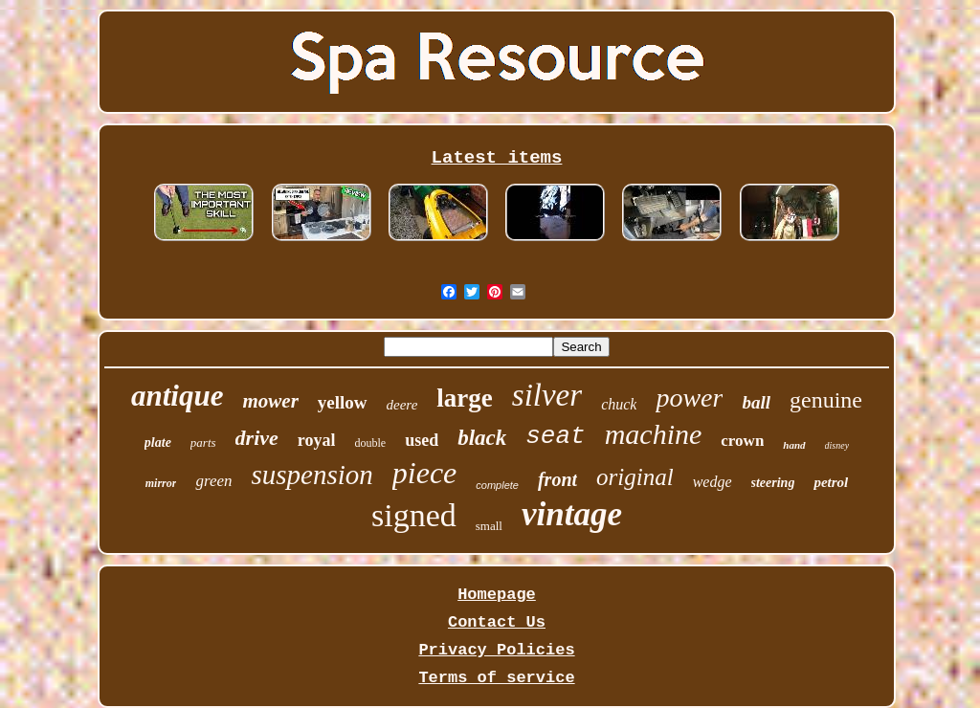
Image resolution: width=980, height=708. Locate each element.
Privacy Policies (496, 650)
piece (424, 472)
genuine (826, 399)
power (689, 397)
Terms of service (496, 678)
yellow (343, 402)
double (370, 443)
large (464, 398)
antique (177, 395)
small (489, 526)
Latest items (497, 157)
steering (773, 483)
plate (158, 442)
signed (414, 515)
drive (256, 438)
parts (203, 442)
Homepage (496, 595)
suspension (312, 474)
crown (742, 440)
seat (555, 436)
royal (317, 440)
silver (547, 395)
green (213, 481)
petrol (830, 482)
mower (270, 400)
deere (402, 404)
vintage (572, 514)
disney (837, 445)
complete (497, 485)
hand (794, 445)
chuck (618, 404)
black (481, 438)
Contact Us (497, 622)
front (557, 479)
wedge (712, 482)
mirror (161, 483)
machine (653, 434)
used (421, 440)
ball (756, 402)
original (635, 477)
